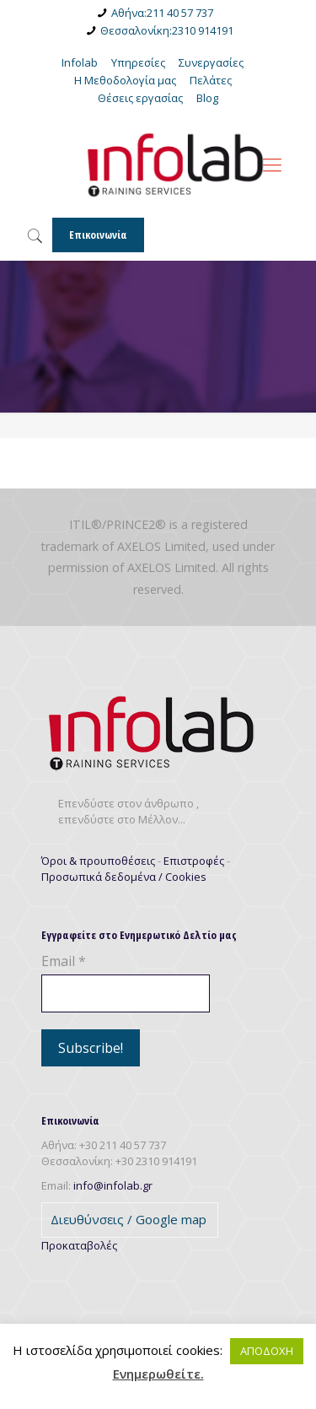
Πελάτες (211, 80)
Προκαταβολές (79, 1245)
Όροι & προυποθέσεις (98, 860)
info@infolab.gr (113, 1185)
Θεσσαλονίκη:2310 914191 (166, 30)
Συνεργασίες (211, 62)
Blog (207, 97)
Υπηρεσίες (138, 62)
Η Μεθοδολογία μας (125, 80)
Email (63, 961)
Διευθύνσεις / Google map (128, 1219)
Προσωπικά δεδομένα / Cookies (123, 876)
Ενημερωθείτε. (158, 1374)
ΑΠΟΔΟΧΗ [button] (266, 1350)
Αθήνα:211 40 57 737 (162, 12)
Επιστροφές (193, 860)
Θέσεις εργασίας (140, 97)
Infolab (80, 62)
